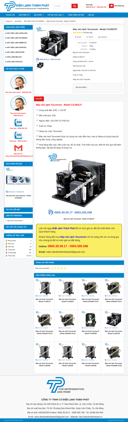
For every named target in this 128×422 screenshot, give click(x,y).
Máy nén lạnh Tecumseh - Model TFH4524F (90, 332)
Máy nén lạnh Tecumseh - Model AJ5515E (90, 365)
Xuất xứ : (85, 46)
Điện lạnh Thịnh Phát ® (15, 221)
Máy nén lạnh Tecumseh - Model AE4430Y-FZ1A (44, 332)
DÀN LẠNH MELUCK (14, 57)
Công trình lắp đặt (76, 15)
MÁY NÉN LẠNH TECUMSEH (17, 38)
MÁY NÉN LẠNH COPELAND (17, 33)
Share (78, 37)
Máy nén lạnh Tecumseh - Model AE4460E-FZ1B (113, 365)
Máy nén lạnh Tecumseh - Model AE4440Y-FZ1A (113, 300)
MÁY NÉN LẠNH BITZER (15, 52)
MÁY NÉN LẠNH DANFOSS (16, 47)
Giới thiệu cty (24, 15)
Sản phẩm (39, 15)
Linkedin (102, 37)
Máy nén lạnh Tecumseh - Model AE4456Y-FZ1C (90, 300)
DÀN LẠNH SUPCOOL (15, 62)
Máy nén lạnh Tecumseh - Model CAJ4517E (113, 332)
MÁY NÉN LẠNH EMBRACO (17, 43)
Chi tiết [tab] (39, 99)
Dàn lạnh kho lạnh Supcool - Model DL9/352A (18, 197)
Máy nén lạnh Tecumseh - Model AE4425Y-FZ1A (67, 332)
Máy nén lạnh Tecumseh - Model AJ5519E (44, 365)
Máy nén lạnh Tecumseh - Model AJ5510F (67, 365)
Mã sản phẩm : (83, 43)
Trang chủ (10, 15)
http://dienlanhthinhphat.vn (90, 417)
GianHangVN (120, 420)
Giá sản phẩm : (81, 87)
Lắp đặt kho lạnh (56, 15)
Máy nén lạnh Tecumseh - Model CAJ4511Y (44, 300)
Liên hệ (91, 15)
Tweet (89, 37)
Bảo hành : (84, 49)
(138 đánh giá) (87, 32)
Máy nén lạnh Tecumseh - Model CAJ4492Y (67, 300)
